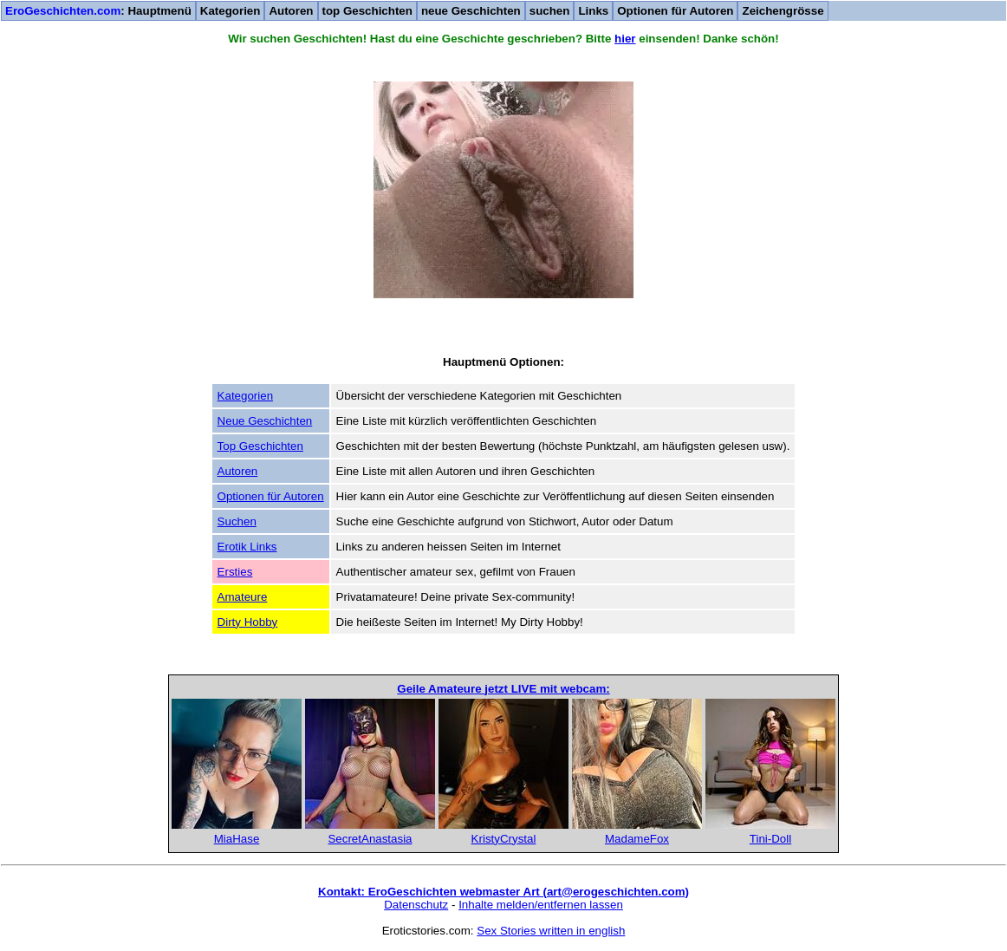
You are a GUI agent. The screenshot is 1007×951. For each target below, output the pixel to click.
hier (624, 38)
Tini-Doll (770, 838)
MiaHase (237, 838)
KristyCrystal (503, 838)
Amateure (243, 596)
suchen (549, 10)
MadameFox (637, 838)
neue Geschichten (471, 10)
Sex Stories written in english (551, 930)
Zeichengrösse (782, 10)
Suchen (237, 521)
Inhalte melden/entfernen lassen (540, 904)
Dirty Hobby (248, 622)
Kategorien (230, 10)
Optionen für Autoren (675, 10)
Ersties (235, 571)
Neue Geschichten (265, 420)
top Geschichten (367, 10)
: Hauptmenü (98, 10)
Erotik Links (247, 546)
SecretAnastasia (370, 838)
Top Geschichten (260, 446)
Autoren (291, 10)
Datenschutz (416, 904)
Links (593, 10)
